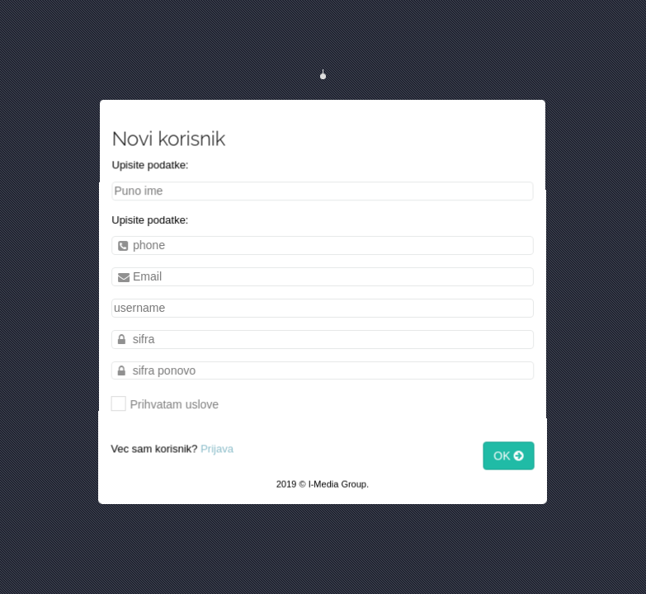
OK (514, 460)
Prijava (215, 452)
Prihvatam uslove (162, 405)
